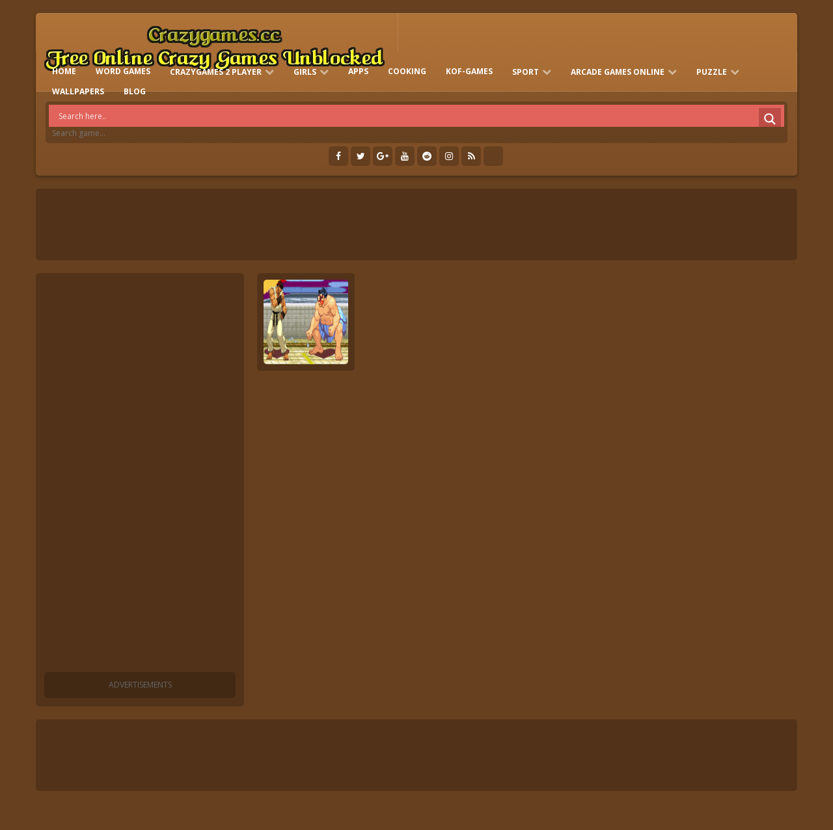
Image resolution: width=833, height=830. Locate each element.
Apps (358, 71)
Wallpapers (78, 91)
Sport (525, 71)
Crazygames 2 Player (216, 71)
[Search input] (420, 116)
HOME (64, 71)
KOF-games (469, 71)
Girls (305, 71)
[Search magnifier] (770, 119)
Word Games (123, 71)
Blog (135, 91)
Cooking (407, 71)
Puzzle (711, 71)
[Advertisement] (140, 475)
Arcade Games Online (617, 71)
